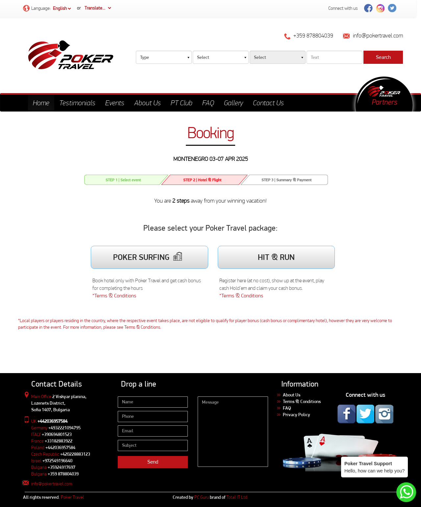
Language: (47, 9)
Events (114, 103)
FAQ (208, 103)
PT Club (181, 103)
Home (41, 103)
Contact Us (268, 103)
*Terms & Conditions (114, 295)
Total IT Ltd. (237, 497)
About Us (147, 103)
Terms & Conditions (302, 401)
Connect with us (343, 8)
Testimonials (77, 103)
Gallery (233, 103)
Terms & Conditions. (142, 327)
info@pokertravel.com (51, 483)
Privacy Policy (296, 414)
